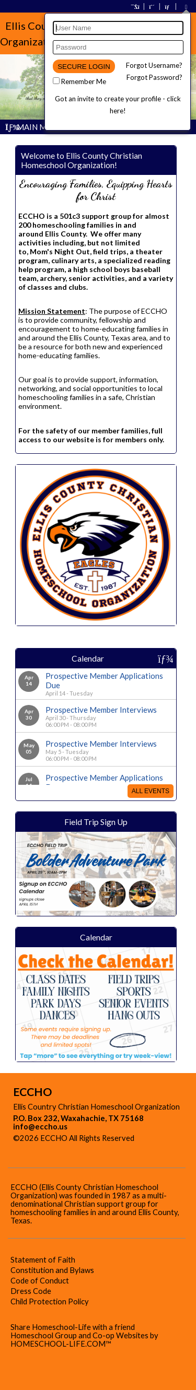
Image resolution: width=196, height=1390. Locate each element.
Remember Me (83, 81)
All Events (150, 791)
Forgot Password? (154, 77)
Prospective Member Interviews (101, 709)
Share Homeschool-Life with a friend (72, 1327)
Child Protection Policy (49, 1301)
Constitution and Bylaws (52, 1270)
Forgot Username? (154, 65)
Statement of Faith (42, 1259)
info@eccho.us (40, 1126)
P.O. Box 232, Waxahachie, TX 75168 (78, 1118)
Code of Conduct (39, 1280)
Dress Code (30, 1291)
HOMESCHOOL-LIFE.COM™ (60, 1343)
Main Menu (33, 127)
